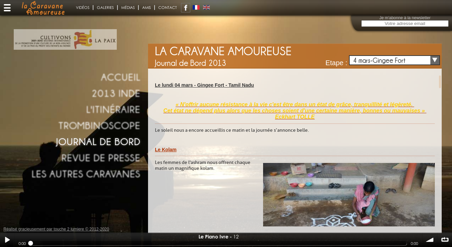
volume (430, 240)
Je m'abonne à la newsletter (404, 17)
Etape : (336, 63)
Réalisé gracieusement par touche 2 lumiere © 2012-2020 (56, 229)
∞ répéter (445, 240)
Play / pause (7, 240)
